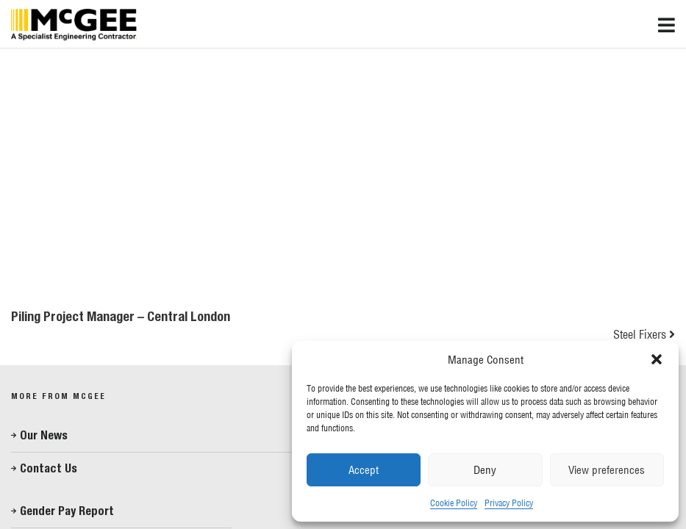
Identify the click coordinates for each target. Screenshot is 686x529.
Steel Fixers (639, 334)
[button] (656, 359)
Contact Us (48, 468)
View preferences (606, 470)
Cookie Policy (453, 502)
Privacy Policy (509, 502)
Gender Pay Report (67, 511)
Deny (485, 470)
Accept (364, 470)
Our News (44, 435)
